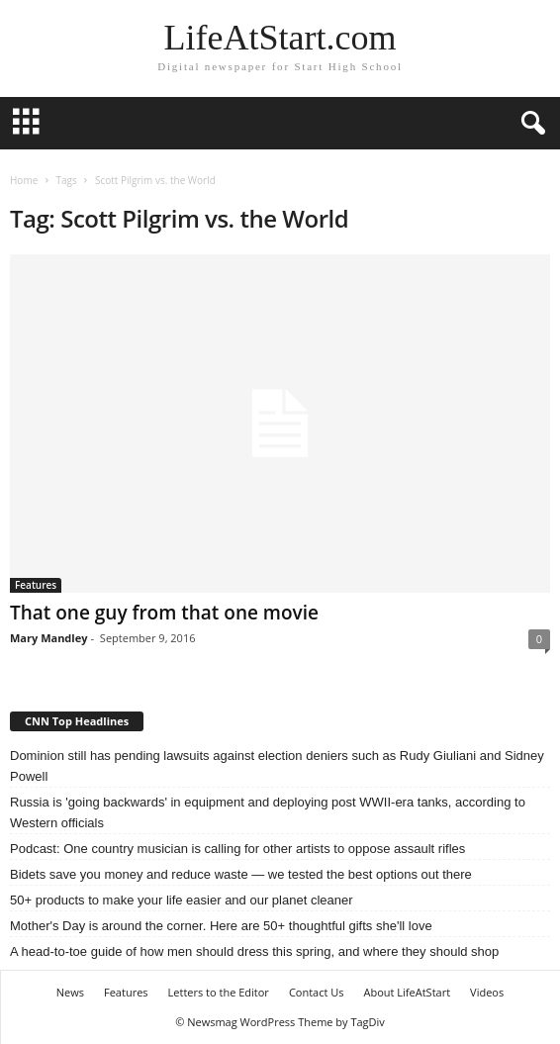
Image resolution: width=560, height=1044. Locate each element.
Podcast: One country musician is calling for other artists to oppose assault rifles (237, 848)
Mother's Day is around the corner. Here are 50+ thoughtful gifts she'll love (221, 925)
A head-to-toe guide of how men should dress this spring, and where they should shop (254, 951)
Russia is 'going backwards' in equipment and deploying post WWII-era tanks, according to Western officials (267, 812)
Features (35, 585)
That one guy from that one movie (164, 612)
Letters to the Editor (218, 992)
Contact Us (316, 992)
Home (24, 180)
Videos (487, 992)
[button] (529, 123)
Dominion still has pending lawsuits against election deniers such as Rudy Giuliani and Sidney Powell (277, 766)
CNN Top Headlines (77, 720)
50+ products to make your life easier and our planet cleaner (181, 900)
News (70, 992)
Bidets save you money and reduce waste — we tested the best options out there (241, 874)
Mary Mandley (48, 637)
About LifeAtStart (407, 992)
